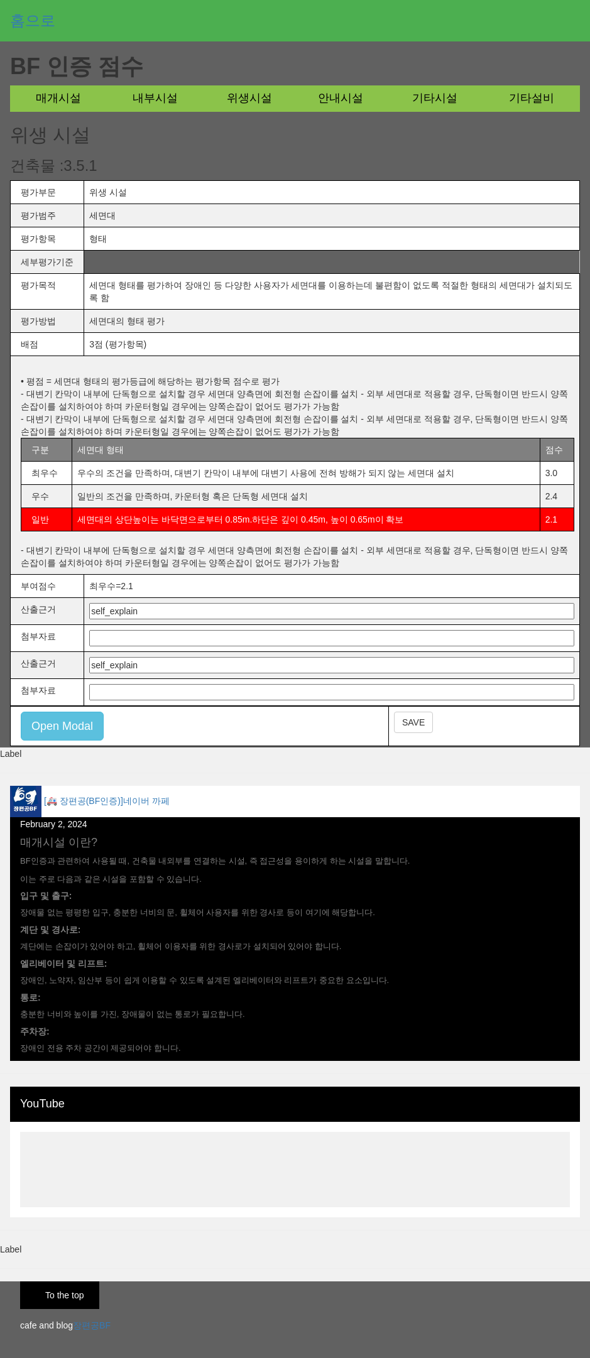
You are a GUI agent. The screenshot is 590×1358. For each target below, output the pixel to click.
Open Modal (62, 726)
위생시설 (249, 98)
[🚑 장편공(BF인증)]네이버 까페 (107, 801)
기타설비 (531, 98)
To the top (64, 1295)
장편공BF (92, 1325)
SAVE (413, 722)
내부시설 (155, 98)
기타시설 (434, 98)
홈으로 (32, 20)
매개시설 (58, 98)
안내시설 (340, 98)
